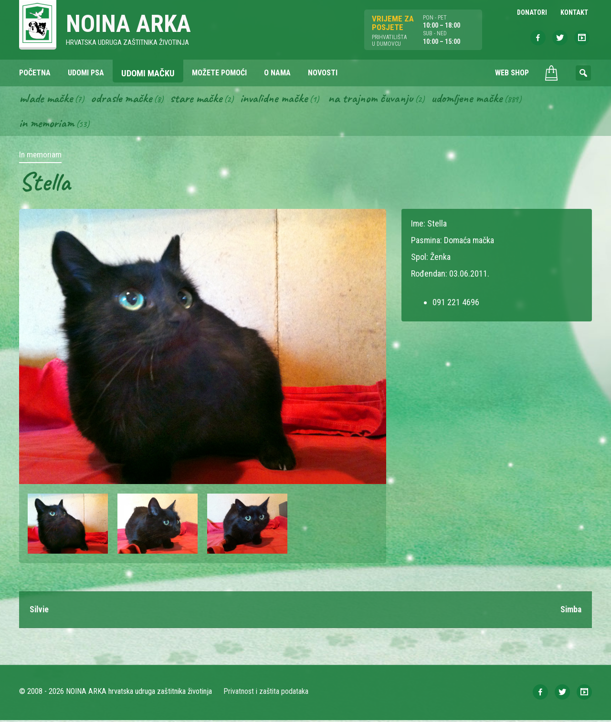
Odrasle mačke (125, 99)
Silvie (40, 611)
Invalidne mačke (281, 99)
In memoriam (47, 124)
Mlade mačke (47, 99)
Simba (570, 611)
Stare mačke (201, 99)
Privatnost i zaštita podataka (266, 693)
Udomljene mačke (477, 99)
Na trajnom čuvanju (379, 99)
